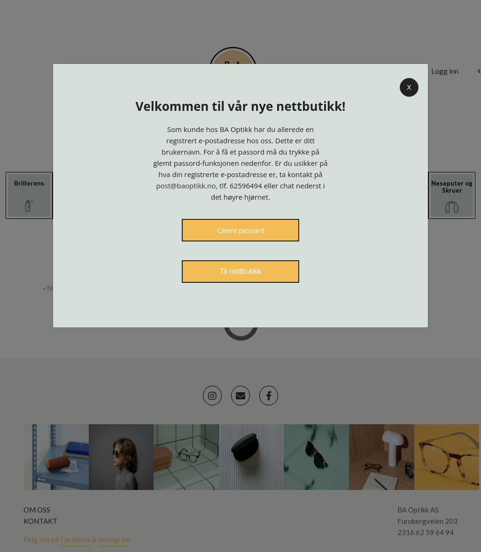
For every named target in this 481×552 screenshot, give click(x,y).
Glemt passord (240, 229)
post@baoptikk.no (186, 185)
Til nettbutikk (240, 271)
